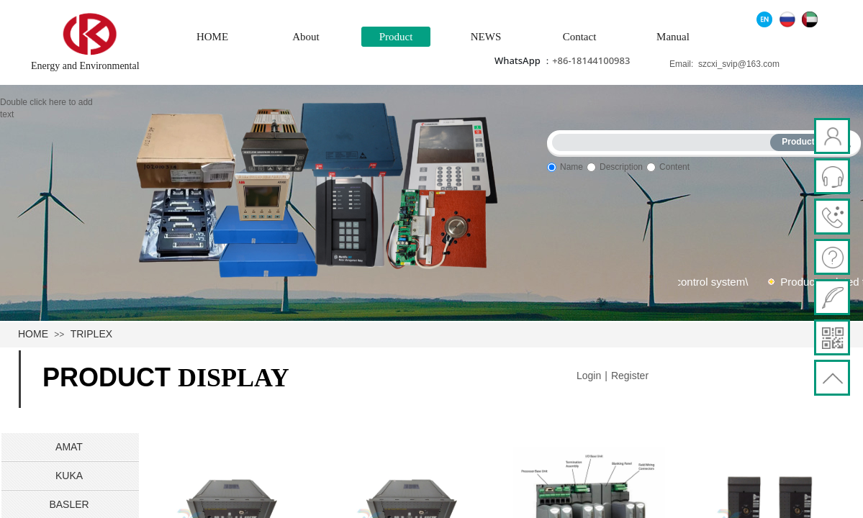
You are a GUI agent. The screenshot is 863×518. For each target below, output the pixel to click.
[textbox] (664, 140)
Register (630, 375)
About (306, 36)
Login (589, 375)
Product (396, 36)
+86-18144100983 (591, 60)
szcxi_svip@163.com (739, 64)
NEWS (486, 36)
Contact (580, 36)
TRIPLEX (91, 334)
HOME (212, 36)
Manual (673, 36)
